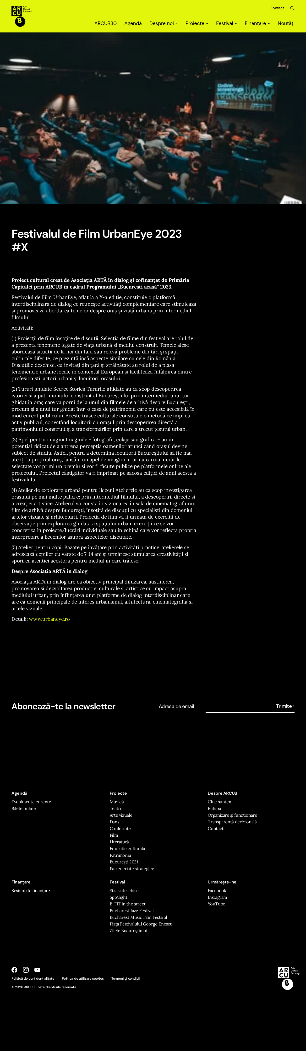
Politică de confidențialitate (32, 978)
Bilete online (23, 808)
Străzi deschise (124, 890)
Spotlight (118, 897)
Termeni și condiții (125, 978)
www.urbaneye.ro (49, 619)
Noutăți (286, 23)
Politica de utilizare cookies (83, 978)
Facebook (217, 890)
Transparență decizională (232, 822)
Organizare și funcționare (232, 815)
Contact (277, 8)
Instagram (217, 897)
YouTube (216, 904)
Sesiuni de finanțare (30, 890)
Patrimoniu (120, 855)
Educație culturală (127, 848)
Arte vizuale (121, 815)
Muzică (117, 801)
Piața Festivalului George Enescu (141, 924)
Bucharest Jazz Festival (132, 910)
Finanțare (257, 23)
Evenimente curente (31, 801)
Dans (114, 822)
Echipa (214, 808)
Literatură (119, 842)
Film (114, 835)
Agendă (133, 23)
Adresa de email (176, 706)
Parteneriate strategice (132, 868)
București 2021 (124, 862)
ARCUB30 (105, 23)
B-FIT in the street (128, 904)
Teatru (116, 808)
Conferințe (120, 828)
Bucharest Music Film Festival (138, 917)
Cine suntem (220, 801)
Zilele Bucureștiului (128, 930)
